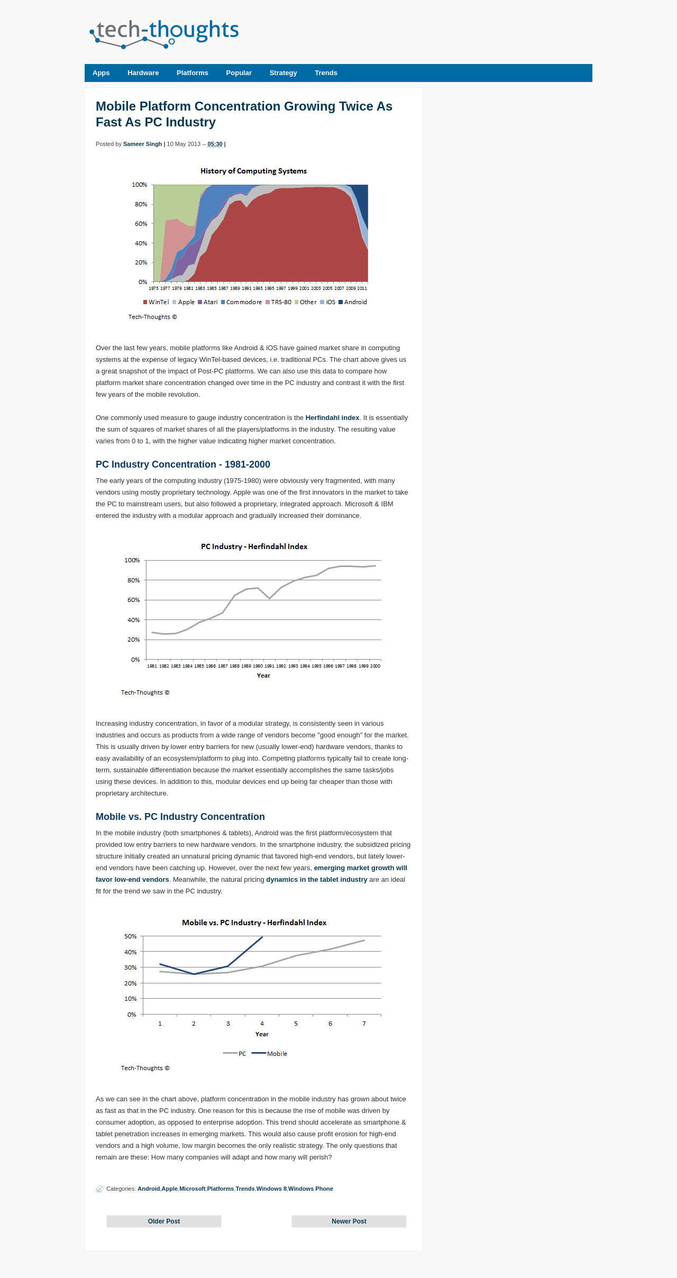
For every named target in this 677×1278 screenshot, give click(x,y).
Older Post (164, 1221)
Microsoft (192, 1188)
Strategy (283, 73)
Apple (170, 1188)
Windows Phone (310, 1188)
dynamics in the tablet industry (316, 879)
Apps (101, 73)
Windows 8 (272, 1188)
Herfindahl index (333, 418)
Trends (326, 73)
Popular (239, 73)
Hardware (143, 73)
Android (149, 1188)
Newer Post (349, 1221)
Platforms (192, 73)
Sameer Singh (142, 144)
